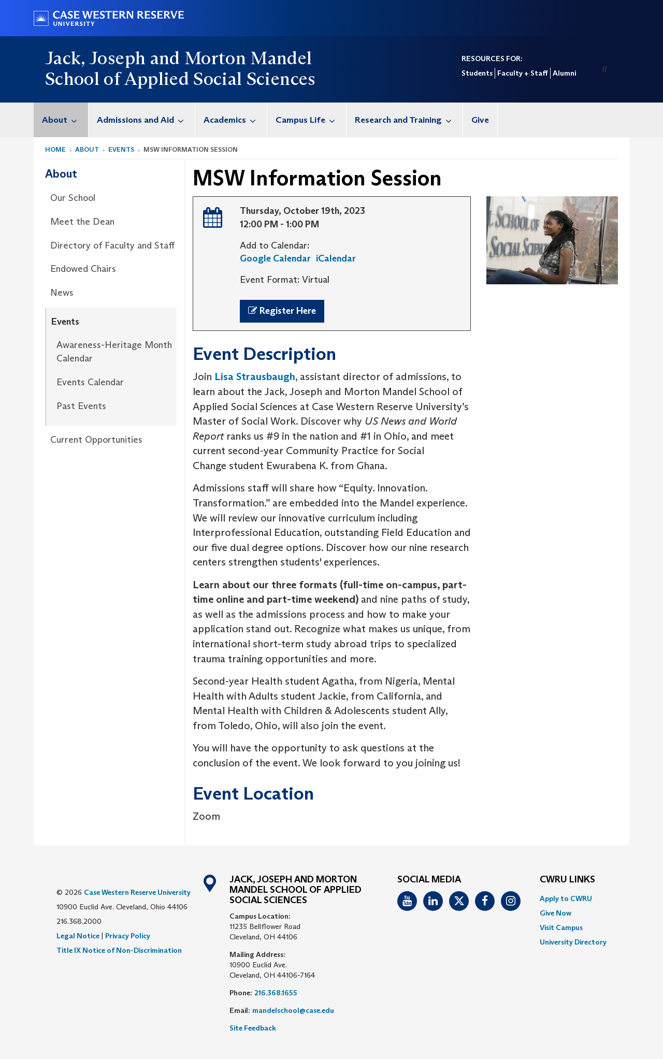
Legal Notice (77, 935)
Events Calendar (90, 382)
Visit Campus (561, 927)
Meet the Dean (82, 221)
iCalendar (336, 258)
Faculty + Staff (522, 73)
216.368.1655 (275, 992)
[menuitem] (61, 120)
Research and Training (409, 120)
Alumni (564, 73)
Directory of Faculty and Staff (112, 245)
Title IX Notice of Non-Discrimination (119, 950)
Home (55, 149)
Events (121, 149)
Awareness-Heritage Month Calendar (114, 351)
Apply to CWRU (566, 898)
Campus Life (311, 120)
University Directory (573, 942)
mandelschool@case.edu (293, 1010)
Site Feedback (252, 1028)
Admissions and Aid (146, 120)
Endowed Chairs (83, 268)
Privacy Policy (127, 935)
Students (477, 73)
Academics (235, 120)
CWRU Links (567, 880)
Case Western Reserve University (137, 892)
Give (480, 119)
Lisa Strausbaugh (254, 376)
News (62, 292)
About (65, 120)
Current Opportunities (96, 439)
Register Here (282, 310)
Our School (72, 198)
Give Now (555, 913)
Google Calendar (275, 258)
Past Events (81, 406)
